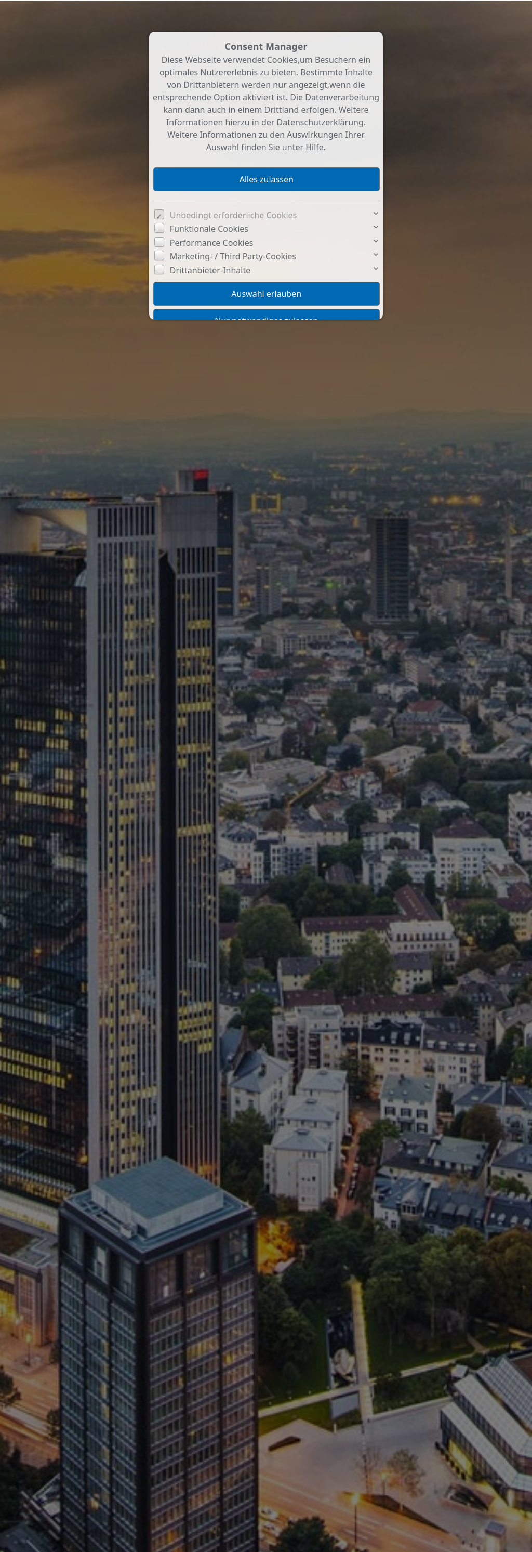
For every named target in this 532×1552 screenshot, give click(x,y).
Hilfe (314, 146)
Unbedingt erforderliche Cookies (233, 214)
